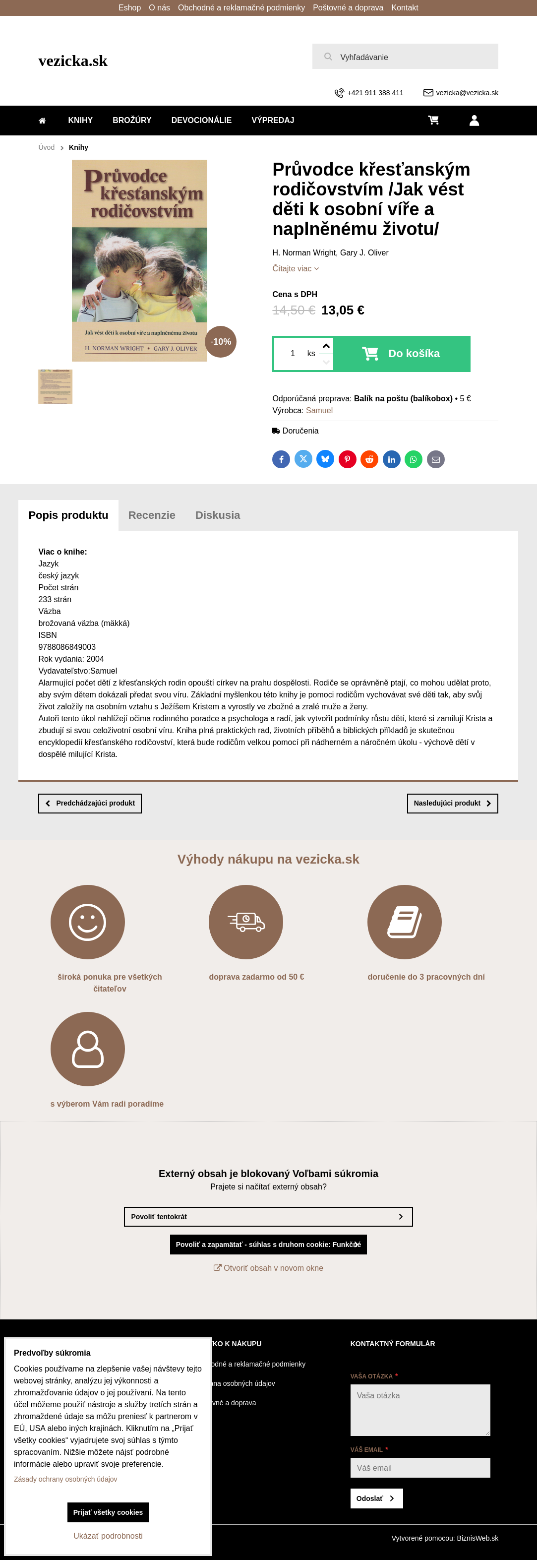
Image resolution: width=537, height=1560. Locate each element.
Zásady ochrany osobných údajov (66, 1479)
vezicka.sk (73, 60)
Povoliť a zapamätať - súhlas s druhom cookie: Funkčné (268, 1244)
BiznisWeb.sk (478, 1538)
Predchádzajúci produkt (90, 803)
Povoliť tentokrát (159, 1217)
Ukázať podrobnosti (107, 1536)
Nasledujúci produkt (453, 803)
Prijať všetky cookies (108, 1512)
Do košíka (414, 353)
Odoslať (370, 1498)
